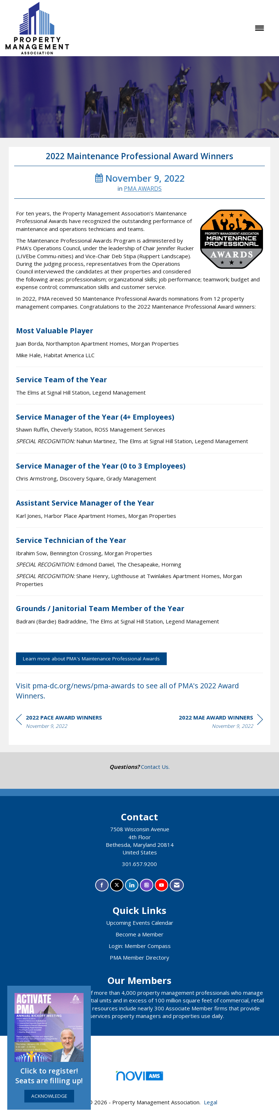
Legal (210, 1102)
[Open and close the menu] (170, 28)
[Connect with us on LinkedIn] (131, 885)
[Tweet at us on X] (117, 885)
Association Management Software (139, 1078)
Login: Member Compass (140, 945)
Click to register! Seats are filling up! (49, 1076)
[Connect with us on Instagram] (146, 885)
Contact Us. (155, 766)
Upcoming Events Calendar (139, 922)
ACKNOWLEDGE (49, 1096)
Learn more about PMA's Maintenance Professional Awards (91, 658)
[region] (221, 723)
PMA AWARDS (143, 189)
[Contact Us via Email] (177, 885)
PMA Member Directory (139, 957)
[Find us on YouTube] (161, 885)
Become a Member (139, 934)
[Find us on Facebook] (102, 885)
